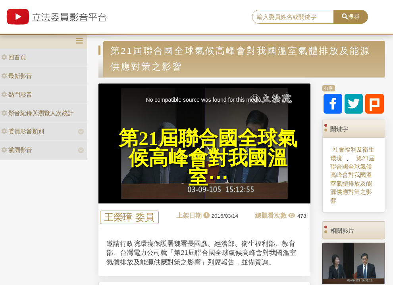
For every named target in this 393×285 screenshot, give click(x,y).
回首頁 (13, 57)
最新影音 (16, 75)
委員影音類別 (22, 131)
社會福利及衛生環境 (352, 153)
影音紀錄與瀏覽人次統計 (37, 113)
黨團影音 (16, 149)
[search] (293, 17)
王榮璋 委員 (129, 217)
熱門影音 (16, 94)
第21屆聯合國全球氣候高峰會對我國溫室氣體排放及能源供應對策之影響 (352, 179)
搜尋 (351, 16)
